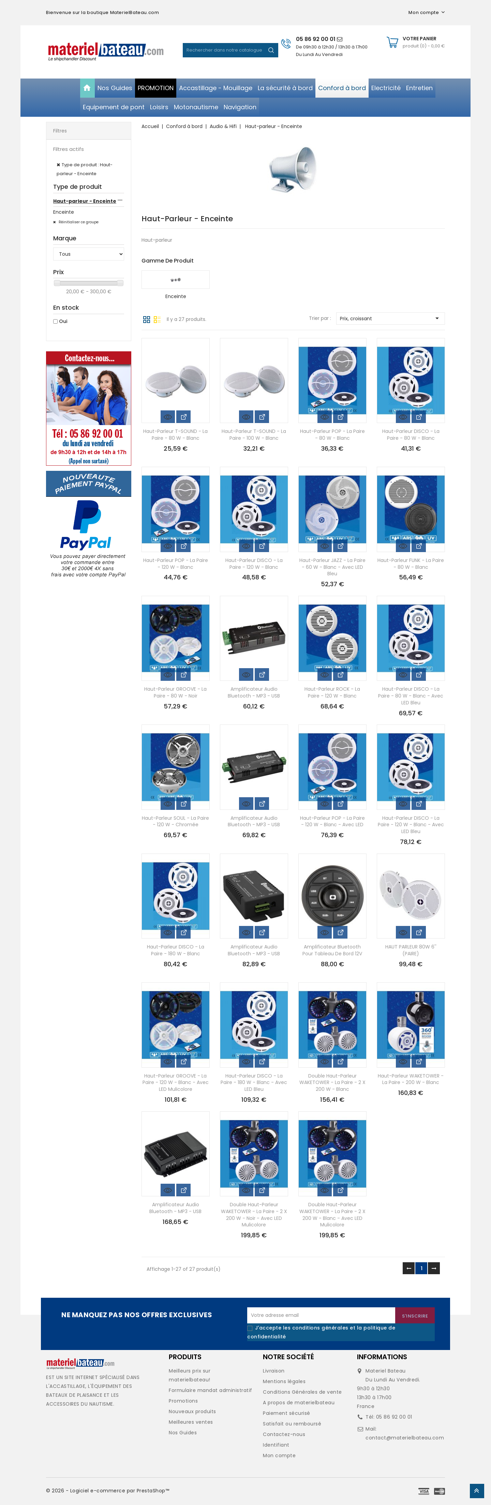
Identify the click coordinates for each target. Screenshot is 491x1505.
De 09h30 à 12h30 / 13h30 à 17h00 (332, 47)
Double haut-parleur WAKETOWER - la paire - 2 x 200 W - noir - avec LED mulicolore (254, 1214)
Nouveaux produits (192, 1411)
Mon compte (279, 1455)
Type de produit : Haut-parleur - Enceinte (85, 169)
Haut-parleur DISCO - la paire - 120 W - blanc (254, 564)
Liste (157, 319)
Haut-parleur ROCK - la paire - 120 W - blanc (332, 692)
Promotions (183, 1400)
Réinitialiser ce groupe (78, 222)
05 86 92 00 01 (319, 39)
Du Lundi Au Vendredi (319, 54)
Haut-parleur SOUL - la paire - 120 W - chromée (175, 821)
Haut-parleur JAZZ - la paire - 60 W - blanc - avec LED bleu (332, 567)
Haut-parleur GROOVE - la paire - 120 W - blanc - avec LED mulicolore (176, 1082)
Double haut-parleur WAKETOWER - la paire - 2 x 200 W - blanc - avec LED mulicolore (332, 1214)
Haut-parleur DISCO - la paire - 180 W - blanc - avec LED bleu (254, 1082)
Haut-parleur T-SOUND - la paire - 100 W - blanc (254, 434)
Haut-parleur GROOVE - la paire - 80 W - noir (175, 692)
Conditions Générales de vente (302, 1392)
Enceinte (63, 212)
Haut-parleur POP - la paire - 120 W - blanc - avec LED (332, 821)
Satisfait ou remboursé (292, 1423)
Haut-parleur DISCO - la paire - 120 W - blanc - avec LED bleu (411, 825)
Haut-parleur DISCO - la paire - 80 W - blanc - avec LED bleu (410, 696)
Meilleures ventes (191, 1422)
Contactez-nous (284, 1434)
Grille (146, 319)
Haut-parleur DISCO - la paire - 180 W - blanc (175, 950)
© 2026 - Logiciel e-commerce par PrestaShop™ (107, 1490)
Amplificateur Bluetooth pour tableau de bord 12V (332, 950)
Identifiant (276, 1444)
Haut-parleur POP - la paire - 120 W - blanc (175, 564)
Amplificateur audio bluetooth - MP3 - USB (254, 692)
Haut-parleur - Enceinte (84, 201)
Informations (382, 1357)
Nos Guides (183, 1432)
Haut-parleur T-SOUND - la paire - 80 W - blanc (175, 434)
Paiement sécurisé (286, 1413)
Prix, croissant (390, 318)
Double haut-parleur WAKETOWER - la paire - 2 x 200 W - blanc (332, 1082)
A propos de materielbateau (298, 1402)
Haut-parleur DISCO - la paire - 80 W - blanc (411, 434)
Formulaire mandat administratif (210, 1390)
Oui (63, 321)
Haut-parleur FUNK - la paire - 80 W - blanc (410, 564)
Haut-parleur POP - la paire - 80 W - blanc (332, 434)
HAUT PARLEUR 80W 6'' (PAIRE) (410, 950)
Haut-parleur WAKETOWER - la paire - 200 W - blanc (411, 1079)
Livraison (274, 1370)
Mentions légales (284, 1381)
